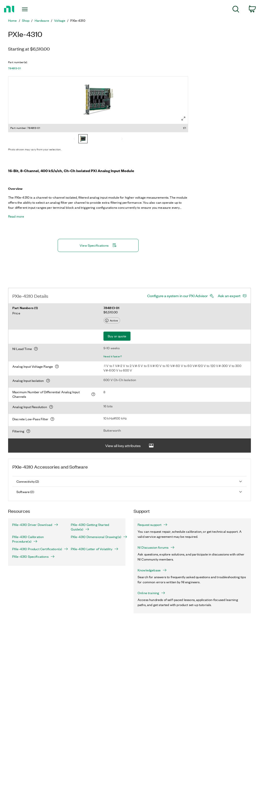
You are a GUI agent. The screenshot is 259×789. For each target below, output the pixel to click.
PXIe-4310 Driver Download (35, 524)
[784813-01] (83, 139)
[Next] (122, 139)
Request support (152, 524)
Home (12, 20)
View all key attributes (129, 445)
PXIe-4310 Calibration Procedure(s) (28, 539)
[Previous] (74, 139)
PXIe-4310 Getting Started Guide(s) (90, 526)
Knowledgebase (152, 570)
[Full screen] (183, 118)
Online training (151, 593)
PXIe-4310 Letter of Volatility (94, 549)
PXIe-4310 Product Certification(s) (37, 549)
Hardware (42, 20)
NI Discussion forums (156, 547)
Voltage (59, 20)
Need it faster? (112, 356)
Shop (26, 20)
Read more (16, 216)
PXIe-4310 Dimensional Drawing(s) (96, 537)
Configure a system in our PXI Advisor (177, 295)
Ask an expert (229, 295)
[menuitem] (236, 10)
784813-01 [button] (14, 68)
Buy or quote (117, 336)
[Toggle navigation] (33, 9)
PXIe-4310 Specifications (33, 556)
